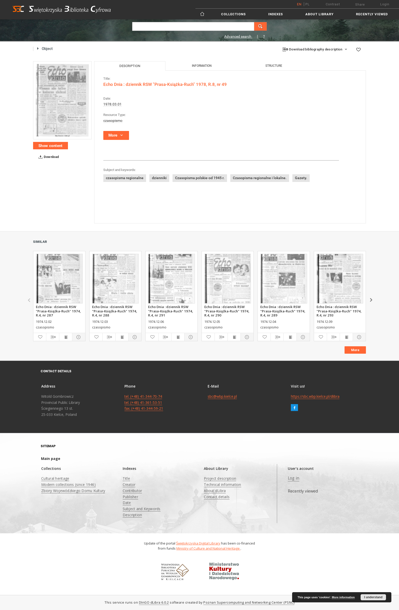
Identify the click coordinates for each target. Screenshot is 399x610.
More (355, 350)
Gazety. (301, 178)
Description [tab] (129, 66)
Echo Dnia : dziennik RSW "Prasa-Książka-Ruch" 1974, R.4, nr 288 (114, 310)
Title (126, 478)
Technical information (222, 484)
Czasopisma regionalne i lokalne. (260, 178)
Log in (294, 478)
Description (132, 514)
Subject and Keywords (142, 508)
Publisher (130, 496)
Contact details (217, 496)
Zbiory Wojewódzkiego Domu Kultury (73, 490)
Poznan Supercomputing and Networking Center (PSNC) (248, 602)
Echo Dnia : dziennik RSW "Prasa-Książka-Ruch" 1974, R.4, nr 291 (170, 310)
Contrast (333, 4)
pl (307, 4)
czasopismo (112, 120)
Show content (50, 145)
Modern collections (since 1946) (68, 484)
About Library (319, 14)
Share (360, 4)
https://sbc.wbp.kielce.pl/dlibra (315, 396)
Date (127, 502)
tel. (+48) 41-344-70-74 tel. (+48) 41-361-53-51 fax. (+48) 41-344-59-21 (143, 402)
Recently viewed (372, 14)
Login (384, 4)
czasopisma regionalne (125, 178)
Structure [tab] (273, 66)
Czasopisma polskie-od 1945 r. (199, 178)
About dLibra (215, 490)
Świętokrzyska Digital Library (198, 543)
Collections (233, 14)
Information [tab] (202, 66)
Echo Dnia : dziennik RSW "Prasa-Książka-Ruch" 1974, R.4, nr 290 (226, 310)
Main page (50, 458)
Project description (220, 478)
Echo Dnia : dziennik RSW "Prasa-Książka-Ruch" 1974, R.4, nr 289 (282, 310)
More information (343, 597)
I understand (373, 597)
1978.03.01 (112, 104)
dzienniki (159, 178)
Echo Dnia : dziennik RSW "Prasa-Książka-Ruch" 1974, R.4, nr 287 (58, 310)
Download (47, 157)
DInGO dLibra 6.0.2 (154, 602)
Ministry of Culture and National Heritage (208, 548)
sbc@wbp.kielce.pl (222, 396)
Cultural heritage (55, 478)
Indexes (275, 14)
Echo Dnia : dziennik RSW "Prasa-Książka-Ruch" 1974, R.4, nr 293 (339, 310)
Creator (129, 484)
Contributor (132, 490)
